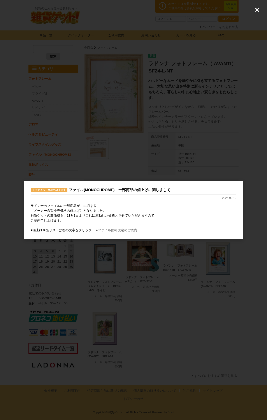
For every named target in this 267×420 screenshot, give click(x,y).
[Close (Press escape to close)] (257, 9)
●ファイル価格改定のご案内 (116, 230)
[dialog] (133, 210)
